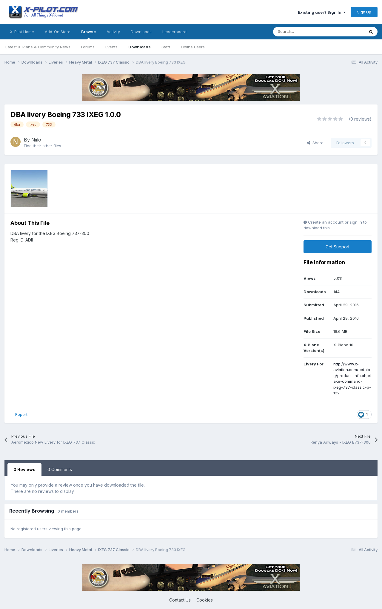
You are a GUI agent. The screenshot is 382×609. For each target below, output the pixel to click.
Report (21, 414)
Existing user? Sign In (322, 12)
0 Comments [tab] (59, 469)
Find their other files (42, 145)
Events (111, 46)
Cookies (204, 599)
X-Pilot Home (22, 31)
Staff (165, 46)
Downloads (139, 46)
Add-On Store (57, 31)
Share (315, 142)
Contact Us (180, 599)
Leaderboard (174, 31)
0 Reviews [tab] (24, 469)
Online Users (193, 46)
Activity (113, 31)
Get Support (337, 246)
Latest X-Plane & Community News (37, 46)
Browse (88, 34)
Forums (88, 46)
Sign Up (364, 12)
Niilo (36, 140)
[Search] (305, 31)
